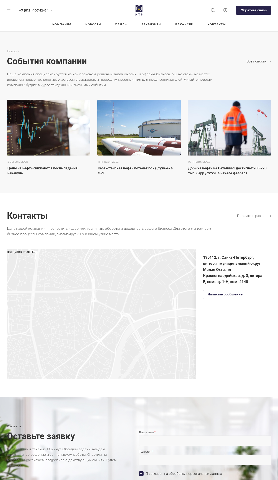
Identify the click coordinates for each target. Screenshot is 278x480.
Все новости (259, 61)
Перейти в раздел (254, 216)
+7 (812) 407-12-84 (34, 10)
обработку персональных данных (195, 474)
